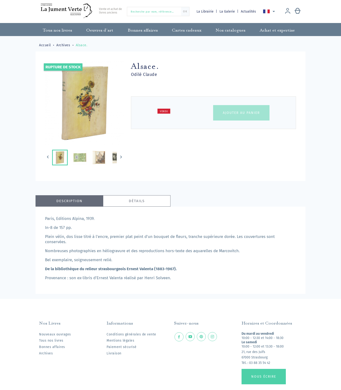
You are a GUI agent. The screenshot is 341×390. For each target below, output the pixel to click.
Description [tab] (69, 201)
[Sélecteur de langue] (270, 11)
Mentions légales (120, 341)
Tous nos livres (51, 341)
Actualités (248, 11)
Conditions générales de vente (131, 334)
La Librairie (206, 11)
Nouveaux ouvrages (55, 334)
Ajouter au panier (241, 113)
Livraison (114, 353)
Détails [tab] (137, 201)
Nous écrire (263, 377)
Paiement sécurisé (122, 347)
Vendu (164, 111)
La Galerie (228, 11)
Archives (46, 353)
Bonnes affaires (52, 347)
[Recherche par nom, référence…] (158, 11)
